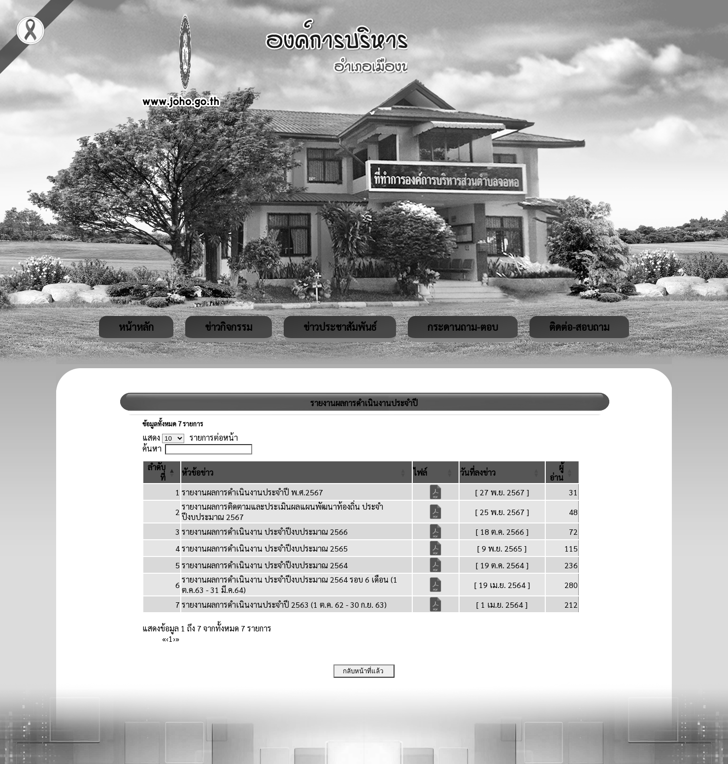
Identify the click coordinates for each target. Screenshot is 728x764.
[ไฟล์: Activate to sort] (436, 472)
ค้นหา (152, 448)
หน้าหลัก (136, 326)
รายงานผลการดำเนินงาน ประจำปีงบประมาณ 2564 (265, 565)
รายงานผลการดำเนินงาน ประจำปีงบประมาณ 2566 (265, 531)
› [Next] (174, 638)
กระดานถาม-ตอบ (463, 326)
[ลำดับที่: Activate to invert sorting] (161, 472)
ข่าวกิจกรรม (228, 326)
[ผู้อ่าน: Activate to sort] (562, 472)
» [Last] (177, 638)
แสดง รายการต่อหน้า (190, 437)
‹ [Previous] (167, 638)
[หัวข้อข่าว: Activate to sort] (296, 472)
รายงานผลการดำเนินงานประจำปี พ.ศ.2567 (252, 492)
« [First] (164, 638)
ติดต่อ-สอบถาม (579, 326)
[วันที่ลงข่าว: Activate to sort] (502, 472)
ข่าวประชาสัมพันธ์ (339, 326)
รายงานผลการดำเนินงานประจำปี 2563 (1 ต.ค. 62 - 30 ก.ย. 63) (284, 604)
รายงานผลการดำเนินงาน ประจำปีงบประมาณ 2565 (265, 548)
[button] (197, 472)
